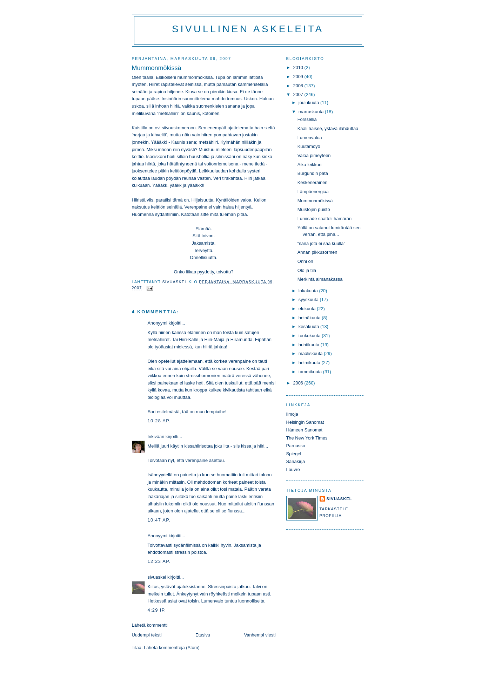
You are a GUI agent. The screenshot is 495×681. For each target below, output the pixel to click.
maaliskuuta (311, 353)
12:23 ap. (159, 561)
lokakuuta (309, 290)
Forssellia (307, 119)
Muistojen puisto (313, 209)
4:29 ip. (157, 610)
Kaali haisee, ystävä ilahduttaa (328, 128)
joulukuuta (309, 102)
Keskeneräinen (312, 182)
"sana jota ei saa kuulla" (321, 243)
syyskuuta (309, 299)
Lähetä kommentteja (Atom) (172, 647)
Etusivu (202, 635)
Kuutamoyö (308, 146)
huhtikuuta (310, 344)
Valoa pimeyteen (314, 155)
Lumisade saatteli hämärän (324, 218)
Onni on (305, 261)
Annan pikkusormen (317, 252)
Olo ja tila (306, 270)
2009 (298, 76)
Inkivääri (156, 436)
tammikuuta (311, 371)
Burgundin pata (312, 173)
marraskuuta (312, 111)
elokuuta (308, 308)
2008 (298, 85)
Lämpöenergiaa (313, 191)
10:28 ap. (159, 420)
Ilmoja (292, 414)
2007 (298, 94)
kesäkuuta (309, 326)
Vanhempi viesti (260, 635)
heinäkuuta (310, 317)
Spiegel (293, 453)
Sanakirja (295, 461)
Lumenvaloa (309, 137)
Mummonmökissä (315, 200)
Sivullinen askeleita (248, 28)
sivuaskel (157, 577)
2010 (298, 67)
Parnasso (295, 445)
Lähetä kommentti (150, 625)
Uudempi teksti (147, 635)
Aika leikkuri (309, 164)
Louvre (293, 469)
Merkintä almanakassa (320, 279)
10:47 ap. (159, 520)
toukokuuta (310, 335)
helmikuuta (310, 362)
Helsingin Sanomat (305, 422)
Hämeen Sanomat (304, 430)
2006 (298, 383)
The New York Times (307, 438)
